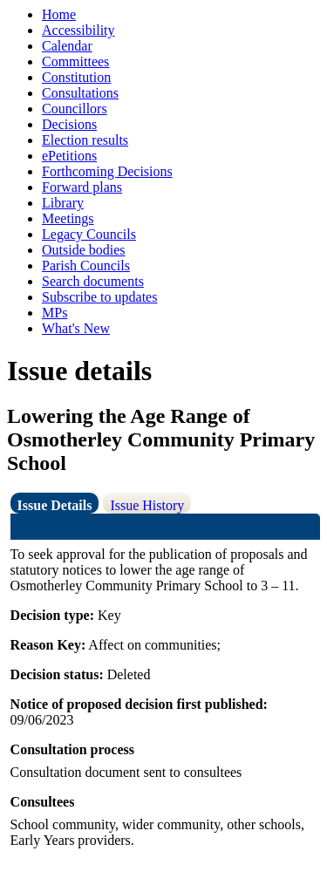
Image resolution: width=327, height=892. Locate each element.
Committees (75, 61)
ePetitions (69, 155)
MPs (54, 312)
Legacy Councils (89, 234)
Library (63, 202)
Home (59, 14)
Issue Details (54, 505)
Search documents (93, 281)
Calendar (67, 45)
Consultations (80, 92)
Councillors (74, 108)
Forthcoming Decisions (107, 171)
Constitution (76, 77)
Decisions (69, 124)
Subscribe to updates (99, 296)
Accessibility (78, 30)
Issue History (147, 505)
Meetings (68, 218)
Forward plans (82, 187)
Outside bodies (84, 249)
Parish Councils (86, 265)
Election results (85, 140)
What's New (76, 328)
